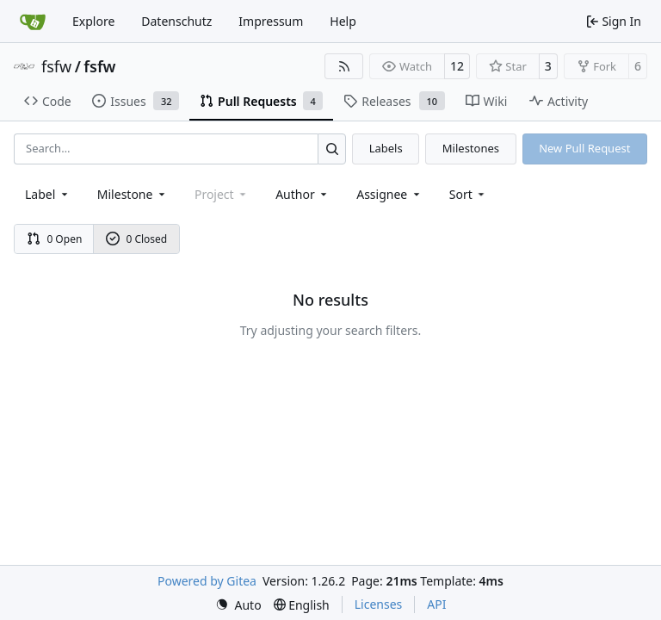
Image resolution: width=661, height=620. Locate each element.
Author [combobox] (302, 194)
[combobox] (48, 194)
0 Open (55, 239)
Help (343, 21)
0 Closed (137, 239)
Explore (93, 21)
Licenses (379, 604)
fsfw (56, 66)
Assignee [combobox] (389, 194)
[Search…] (332, 148)
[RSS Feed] (344, 66)
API (436, 604)
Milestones (470, 148)
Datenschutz (176, 21)
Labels (386, 148)
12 (457, 66)
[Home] (33, 21)
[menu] (468, 194)
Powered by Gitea (207, 581)
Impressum (270, 21)
